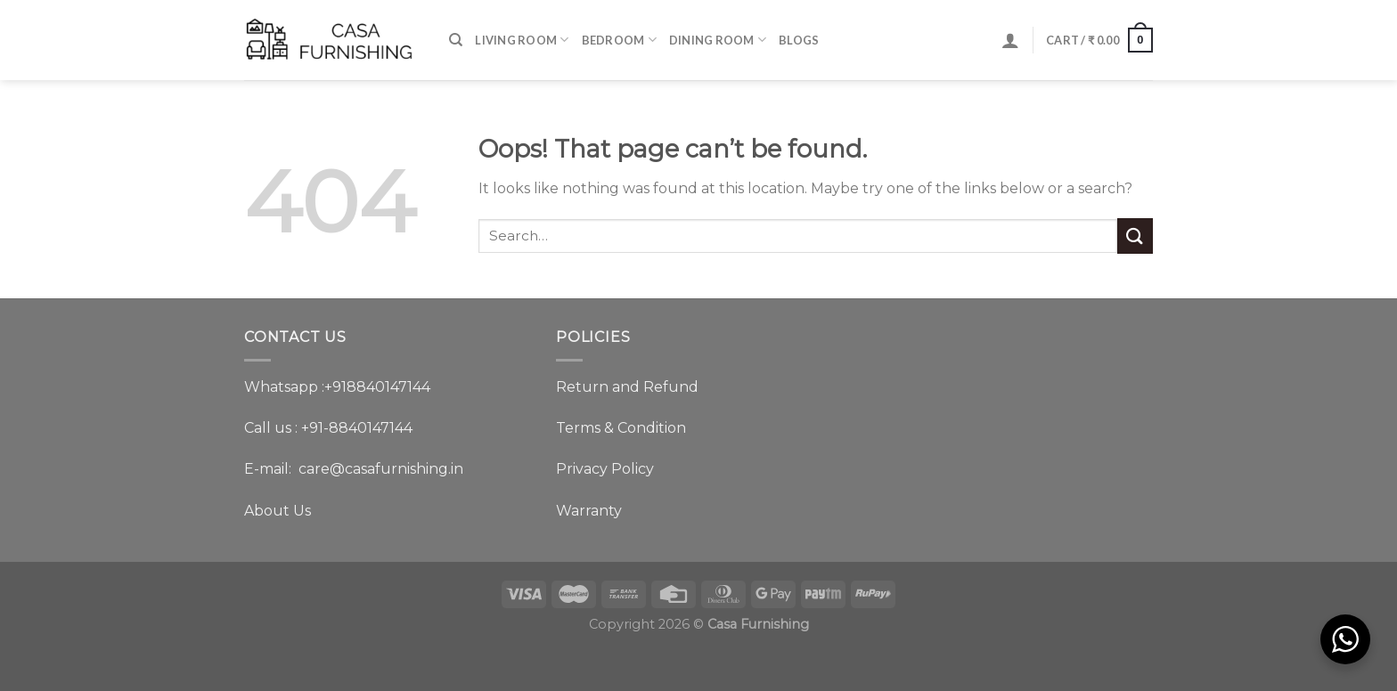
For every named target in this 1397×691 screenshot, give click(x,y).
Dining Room (717, 39)
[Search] (455, 40)
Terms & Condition (621, 427)
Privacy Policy (605, 468)
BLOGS (799, 40)
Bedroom (619, 39)
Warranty (589, 510)
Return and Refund (627, 386)
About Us (277, 510)
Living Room (521, 39)
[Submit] (1135, 235)
